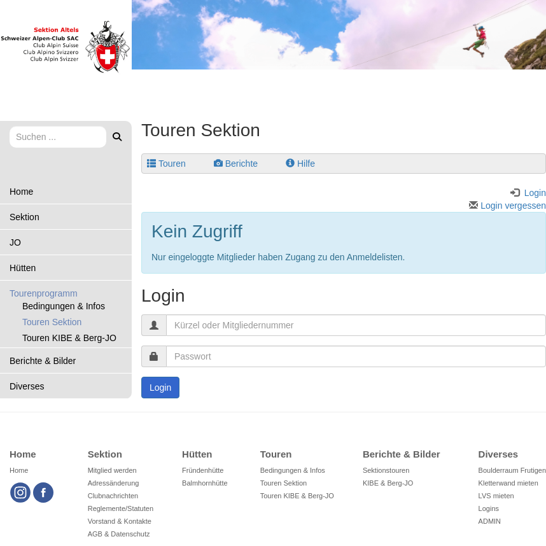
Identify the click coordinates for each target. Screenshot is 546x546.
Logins (489, 508)
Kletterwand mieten (508, 483)
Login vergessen (507, 205)
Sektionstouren (386, 470)
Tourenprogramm (44, 293)
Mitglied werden (112, 470)
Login (160, 387)
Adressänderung (113, 483)
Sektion (24, 217)
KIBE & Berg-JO (388, 483)
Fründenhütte (202, 470)
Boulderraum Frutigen (512, 470)
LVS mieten (496, 496)
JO (15, 242)
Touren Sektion (51, 322)
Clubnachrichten (113, 496)
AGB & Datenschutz (119, 534)
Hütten (23, 268)
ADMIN (490, 521)
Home (21, 191)
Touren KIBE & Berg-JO (69, 338)
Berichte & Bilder (43, 361)
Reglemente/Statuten (120, 508)
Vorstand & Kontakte (119, 521)
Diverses (27, 386)
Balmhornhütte (205, 483)
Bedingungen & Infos (63, 306)
